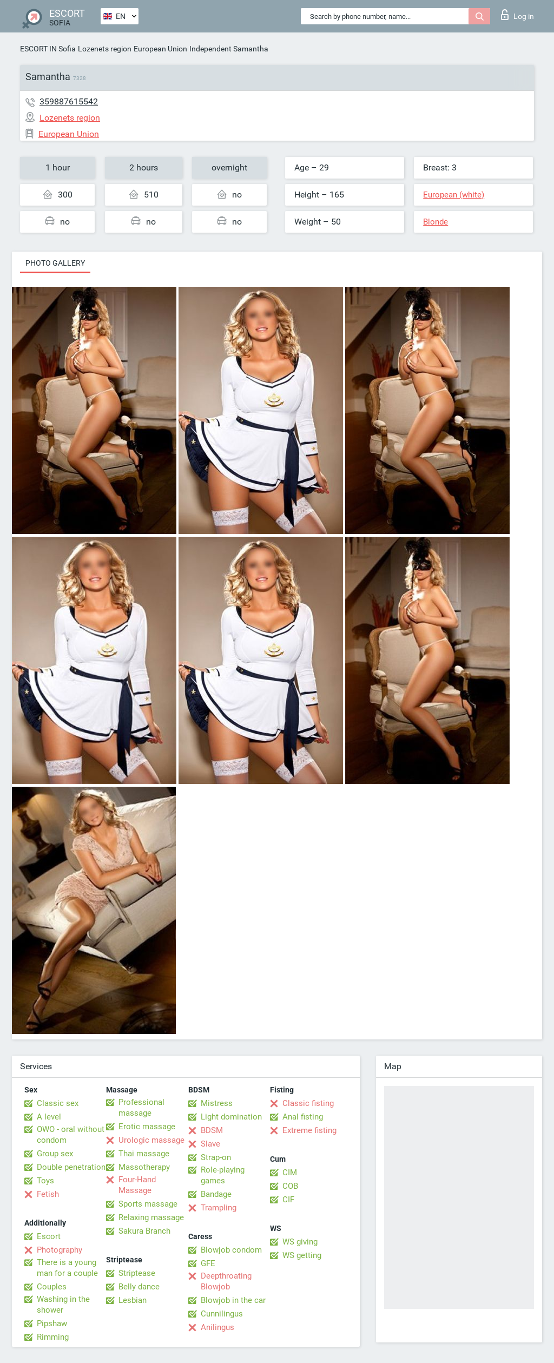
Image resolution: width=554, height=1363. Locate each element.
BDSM (212, 1130)
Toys (45, 1181)
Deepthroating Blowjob (226, 1281)
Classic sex (57, 1103)
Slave (210, 1144)
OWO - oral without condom (70, 1134)
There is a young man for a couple (67, 1267)
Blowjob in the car (233, 1300)
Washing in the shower (63, 1304)
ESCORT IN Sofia (48, 48)
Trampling (218, 1208)
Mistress (217, 1103)
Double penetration (71, 1167)
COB (290, 1186)
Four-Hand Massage (137, 1185)
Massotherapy (144, 1167)
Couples (52, 1287)
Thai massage (143, 1153)
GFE (208, 1263)
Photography (59, 1250)
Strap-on (216, 1157)
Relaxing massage (151, 1217)
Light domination (231, 1117)
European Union (160, 48)
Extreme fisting (309, 1130)
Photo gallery (55, 263)
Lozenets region (104, 48)
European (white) (453, 195)
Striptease (136, 1273)
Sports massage (147, 1204)
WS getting (301, 1255)
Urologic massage (151, 1140)
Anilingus (217, 1327)
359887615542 (68, 101)
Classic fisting (308, 1103)
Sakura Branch (144, 1231)
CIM (289, 1172)
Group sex (55, 1153)
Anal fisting (302, 1117)
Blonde (435, 222)
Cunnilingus (222, 1314)
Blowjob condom (231, 1250)
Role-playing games (223, 1175)
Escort (49, 1236)
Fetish (48, 1194)
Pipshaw (52, 1323)
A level (49, 1117)
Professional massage (141, 1107)
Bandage (216, 1194)
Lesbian (132, 1300)
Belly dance (139, 1287)
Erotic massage (146, 1126)
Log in (517, 15)
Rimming (53, 1337)
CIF (288, 1199)
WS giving (300, 1242)
